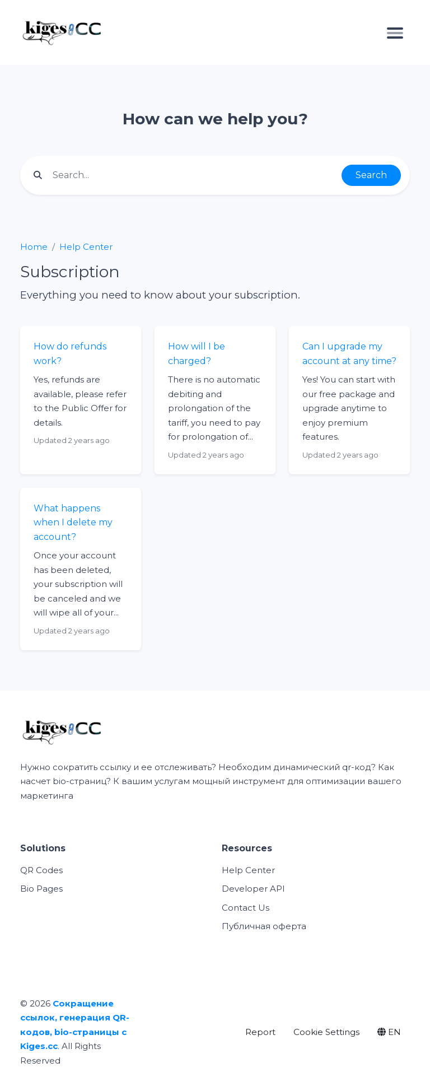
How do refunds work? (70, 353)
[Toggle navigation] (395, 32)
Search (371, 175)
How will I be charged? (196, 353)
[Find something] (194, 175)
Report (260, 1032)
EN (389, 1032)
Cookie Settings (326, 1032)
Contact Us (245, 907)
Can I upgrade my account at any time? (349, 353)
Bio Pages (41, 888)
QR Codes (41, 870)
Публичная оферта (264, 926)
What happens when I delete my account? (73, 522)
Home (34, 246)
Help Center (86, 246)
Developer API (253, 888)
